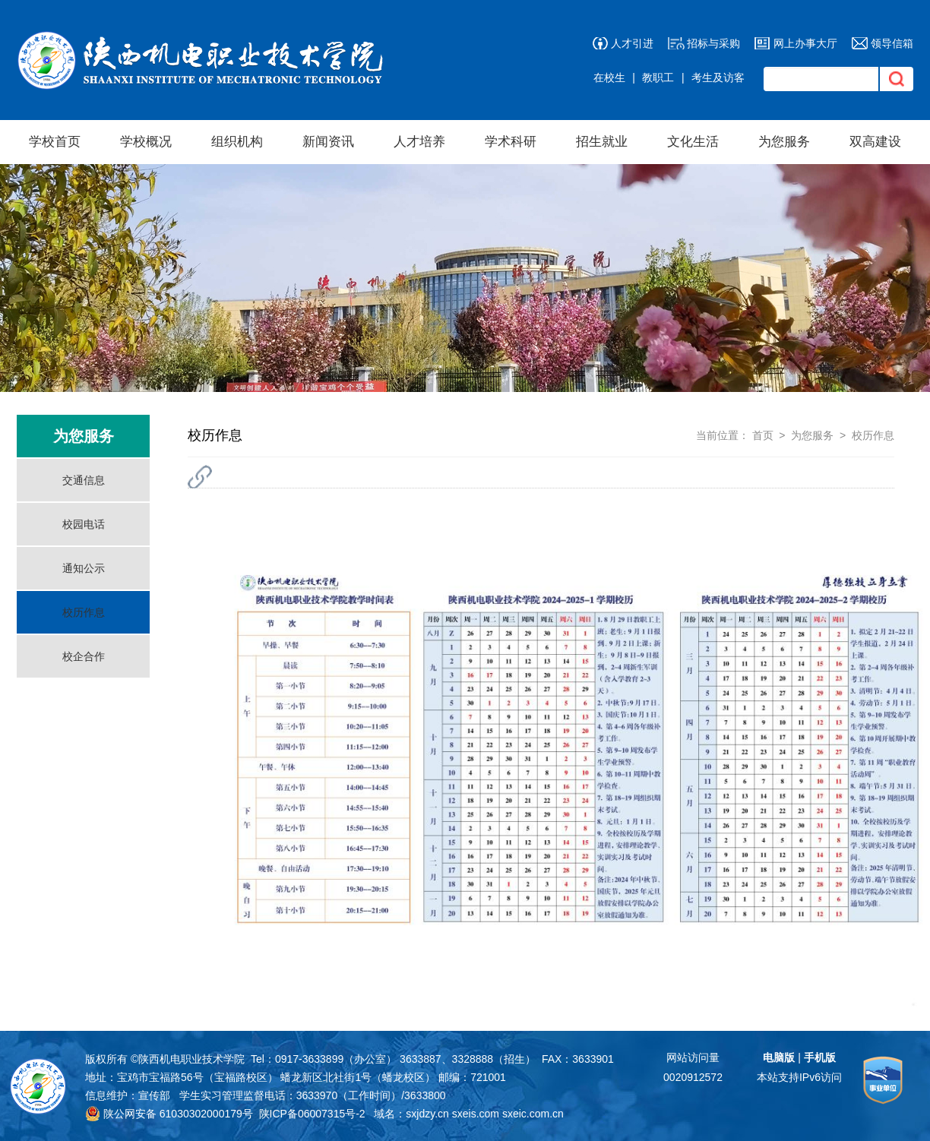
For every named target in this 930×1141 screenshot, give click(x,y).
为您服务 (784, 141)
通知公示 (83, 568)
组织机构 (237, 141)
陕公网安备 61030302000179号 (169, 1113)
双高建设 (875, 141)
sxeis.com (475, 1114)
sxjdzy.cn (427, 1114)
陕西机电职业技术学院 (191, 1059)
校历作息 (83, 612)
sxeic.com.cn (533, 1114)
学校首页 (55, 141)
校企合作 (83, 656)
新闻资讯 (328, 141)
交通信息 (83, 480)
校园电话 (83, 524)
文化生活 (693, 141)
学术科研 (510, 141)
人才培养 (419, 141)
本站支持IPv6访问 (799, 1077)
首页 (762, 435)
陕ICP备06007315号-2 (312, 1114)
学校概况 (146, 141)
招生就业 (602, 141)
